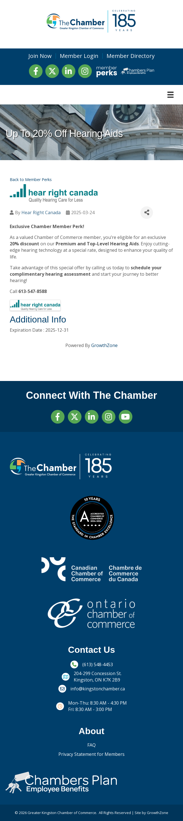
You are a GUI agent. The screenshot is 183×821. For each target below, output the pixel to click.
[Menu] (170, 95)
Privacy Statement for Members (91, 754)
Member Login (79, 56)
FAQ (91, 745)
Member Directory (131, 56)
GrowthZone (104, 345)
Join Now (40, 56)
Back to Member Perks (31, 179)
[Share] (146, 212)
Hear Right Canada (41, 212)
